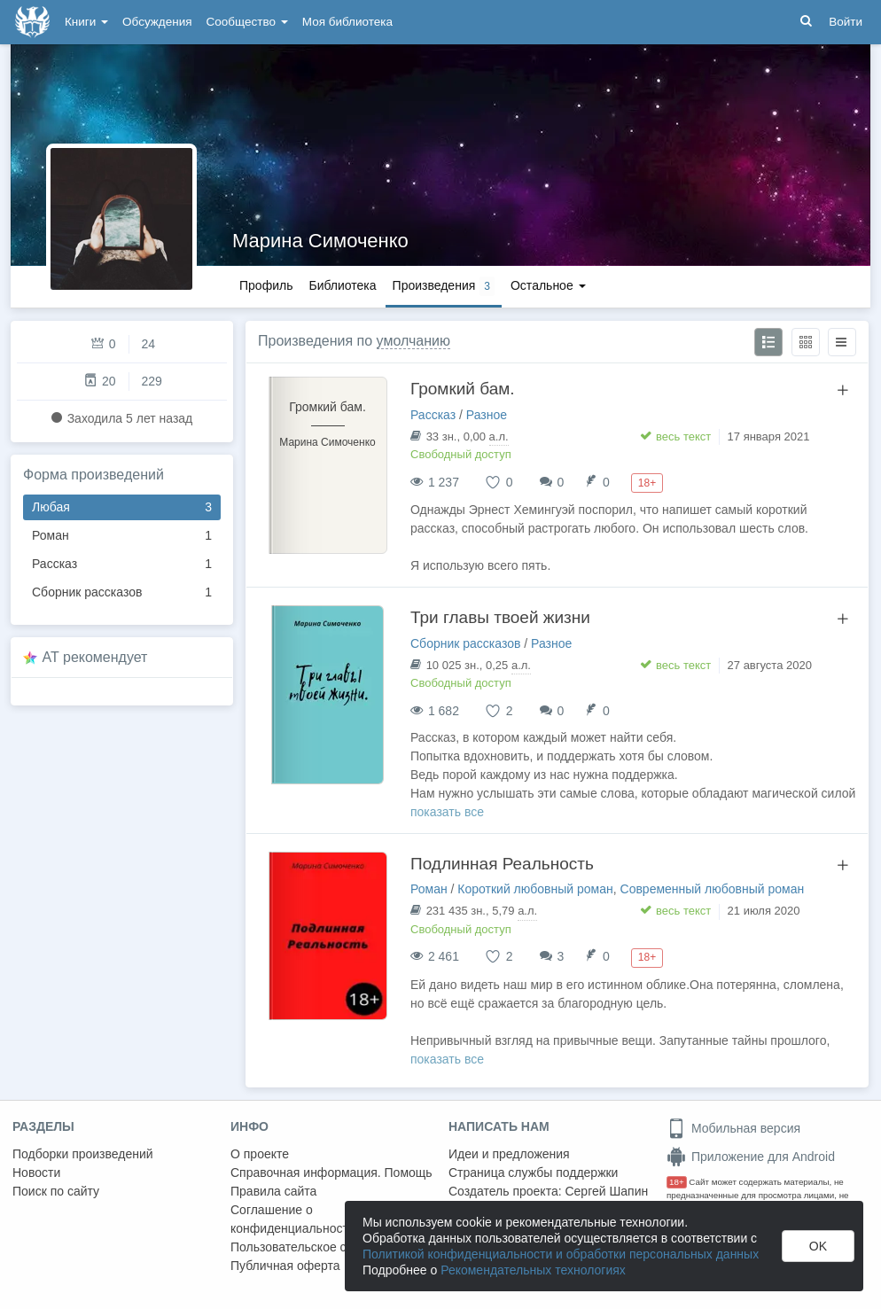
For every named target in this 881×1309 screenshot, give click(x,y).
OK (818, 1246)
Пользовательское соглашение (319, 1247)
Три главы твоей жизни (500, 617)
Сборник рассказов (122, 592)
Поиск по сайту (55, 1191)
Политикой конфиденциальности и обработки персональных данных (561, 1254)
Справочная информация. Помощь (331, 1172)
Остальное (548, 285)
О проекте (259, 1154)
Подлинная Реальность (502, 863)
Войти (845, 21)
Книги (86, 21)
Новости (36, 1172)
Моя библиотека (347, 21)
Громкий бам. (462, 388)
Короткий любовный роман (534, 889)
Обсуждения (156, 21)
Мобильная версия (733, 1128)
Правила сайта (273, 1191)
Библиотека (342, 285)
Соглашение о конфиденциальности (292, 1219)
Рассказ (122, 564)
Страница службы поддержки (533, 1172)
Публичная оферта (285, 1265)
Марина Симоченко (320, 241)
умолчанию (413, 340)
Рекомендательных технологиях (533, 1270)
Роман (122, 535)
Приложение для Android (751, 1156)
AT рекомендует (95, 657)
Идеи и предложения (509, 1154)
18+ (676, 1182)
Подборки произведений (82, 1154)
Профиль (265, 285)
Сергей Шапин (606, 1191)
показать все (447, 812)
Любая (122, 507)
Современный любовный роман (712, 889)
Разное (486, 415)
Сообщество (247, 21)
